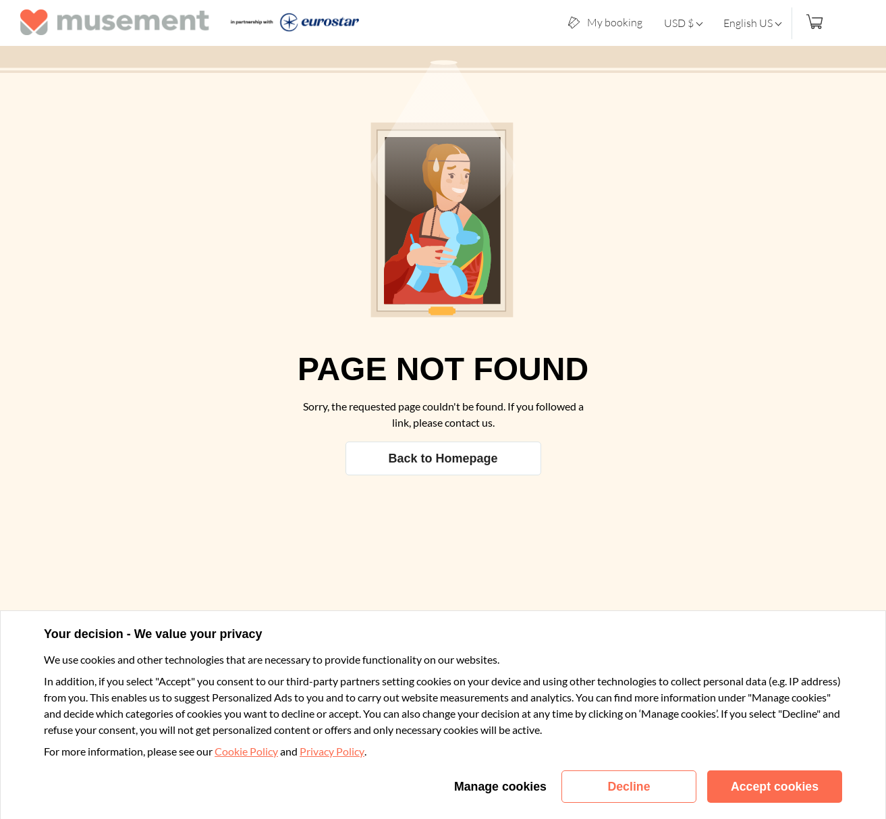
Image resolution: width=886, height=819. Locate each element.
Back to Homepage (442, 458)
